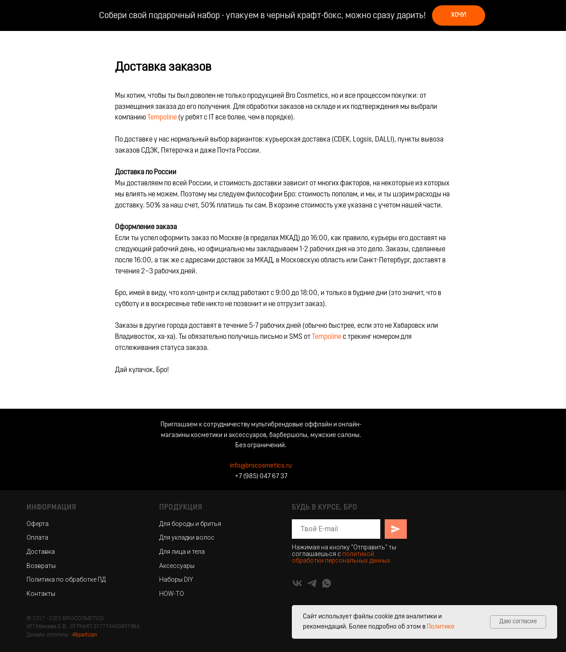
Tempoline (162, 117)
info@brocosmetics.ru (261, 466)
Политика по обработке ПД (66, 579)
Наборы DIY (176, 579)
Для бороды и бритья (190, 523)
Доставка (41, 551)
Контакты (41, 593)
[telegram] (311, 583)
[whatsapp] (326, 583)
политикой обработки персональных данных (341, 557)
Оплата (37, 537)
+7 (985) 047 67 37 (261, 476)
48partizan (84, 635)
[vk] (297, 583)
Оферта (38, 523)
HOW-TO (171, 593)
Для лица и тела (182, 551)
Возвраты (41, 565)
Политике (441, 627)
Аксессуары (177, 565)
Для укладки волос (186, 537)
